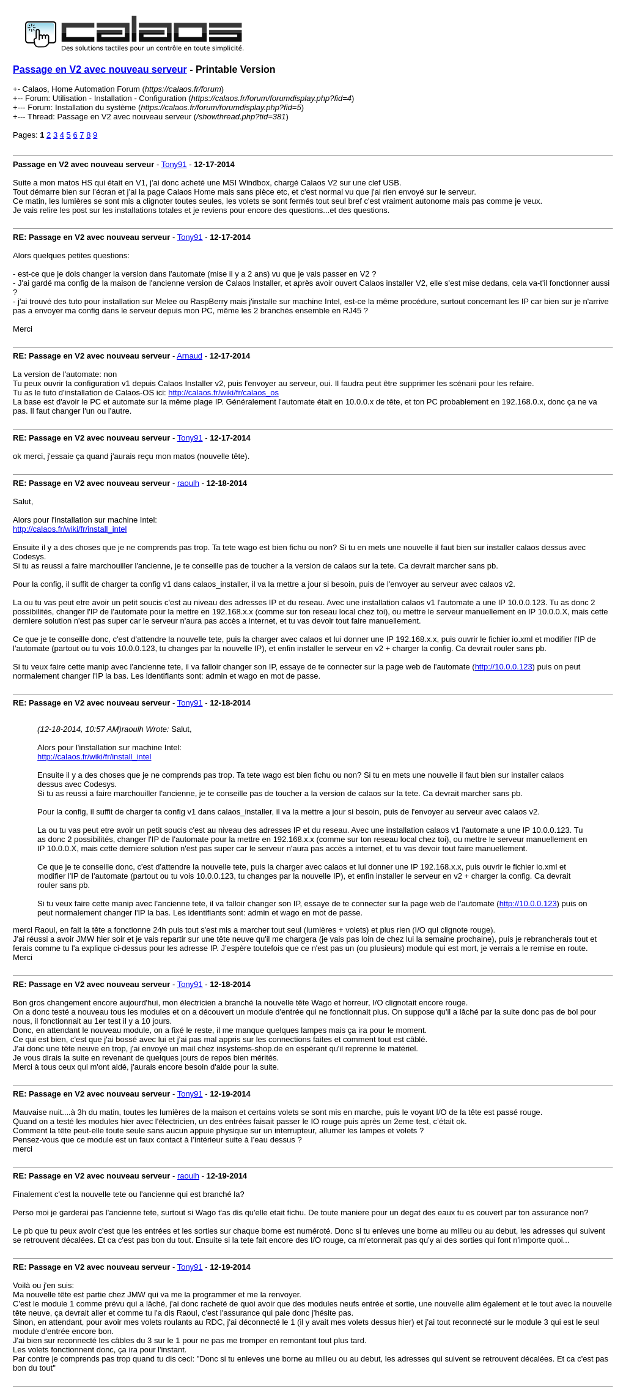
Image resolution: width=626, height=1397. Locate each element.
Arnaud (189, 355)
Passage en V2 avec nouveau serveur (100, 69)
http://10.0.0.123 (503, 666)
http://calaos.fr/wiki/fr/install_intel (70, 529)
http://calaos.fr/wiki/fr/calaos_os (223, 392)
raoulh (188, 483)
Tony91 (174, 164)
